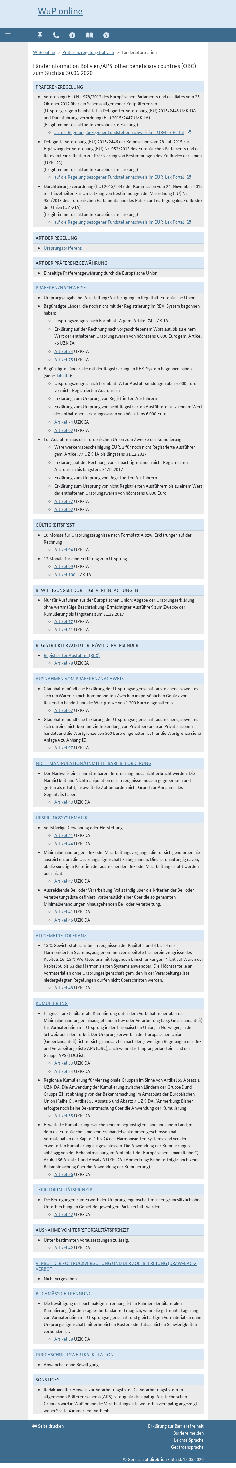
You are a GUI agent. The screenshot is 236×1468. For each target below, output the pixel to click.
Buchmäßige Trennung (64, 1293)
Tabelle (63, 375)
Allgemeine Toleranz (61, 935)
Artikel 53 (63, 1062)
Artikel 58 (63, 1338)
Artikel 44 (63, 843)
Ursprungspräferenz (63, 247)
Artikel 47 (63, 880)
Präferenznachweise (61, 287)
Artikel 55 (63, 1115)
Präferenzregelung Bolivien (88, 52)
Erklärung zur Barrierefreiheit (176, 1425)
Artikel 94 (63, 549)
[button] (8, 35)
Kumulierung (52, 1003)
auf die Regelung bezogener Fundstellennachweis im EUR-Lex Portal (119, 132)
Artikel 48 (63, 987)
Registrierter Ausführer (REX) (72, 655)
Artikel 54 (63, 1071)
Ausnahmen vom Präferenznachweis (80, 678)
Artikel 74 (63, 351)
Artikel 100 (64, 574)
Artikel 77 (63, 501)
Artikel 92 (63, 430)
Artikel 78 (63, 662)
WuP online (60, 11)
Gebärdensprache (187, 1446)
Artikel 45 (63, 919)
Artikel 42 (63, 1214)
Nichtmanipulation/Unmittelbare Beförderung (93, 763)
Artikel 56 (63, 1174)
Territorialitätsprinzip (64, 1189)
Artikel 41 (63, 835)
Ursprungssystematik (61, 817)
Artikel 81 (63, 629)
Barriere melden (188, 1432)
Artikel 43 (63, 801)
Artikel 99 (63, 566)
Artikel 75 (63, 359)
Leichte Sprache (189, 1439)
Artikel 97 (63, 710)
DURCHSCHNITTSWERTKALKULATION (75, 1354)
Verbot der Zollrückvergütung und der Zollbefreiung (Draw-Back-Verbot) (116, 1266)
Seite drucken (48, 1425)
